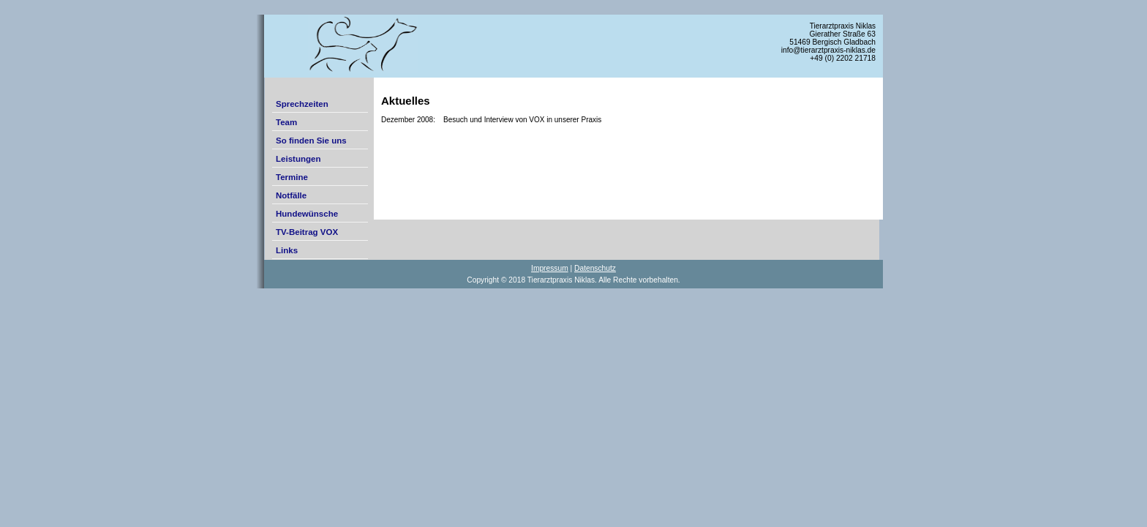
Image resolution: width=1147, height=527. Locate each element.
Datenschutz (595, 268)
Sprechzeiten (302, 104)
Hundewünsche (307, 213)
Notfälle (291, 195)
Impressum (549, 268)
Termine (292, 177)
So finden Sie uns (311, 140)
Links (287, 250)
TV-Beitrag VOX (307, 232)
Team (286, 122)
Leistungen (298, 158)
